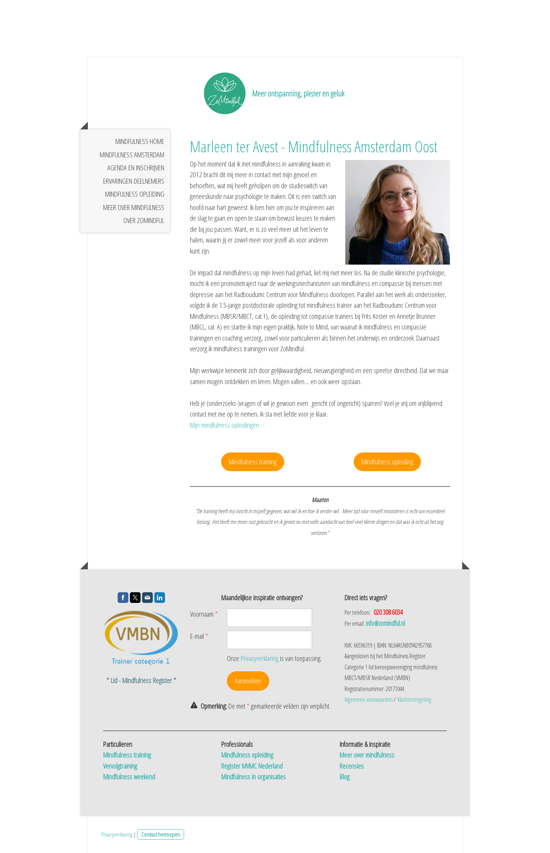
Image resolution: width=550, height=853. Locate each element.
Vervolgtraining (120, 766)
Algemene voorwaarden (369, 699)
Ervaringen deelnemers (133, 181)
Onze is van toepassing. (274, 658)
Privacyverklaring (259, 658)
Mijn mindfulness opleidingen (224, 425)
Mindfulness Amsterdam (132, 155)
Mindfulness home (139, 141)
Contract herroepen (160, 834)
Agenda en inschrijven (135, 168)
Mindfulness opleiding (134, 194)
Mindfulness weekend (129, 777)
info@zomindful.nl (385, 623)
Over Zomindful (143, 220)
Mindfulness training (253, 462)
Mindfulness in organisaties (253, 777)
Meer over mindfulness (133, 207)
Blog (344, 777)
